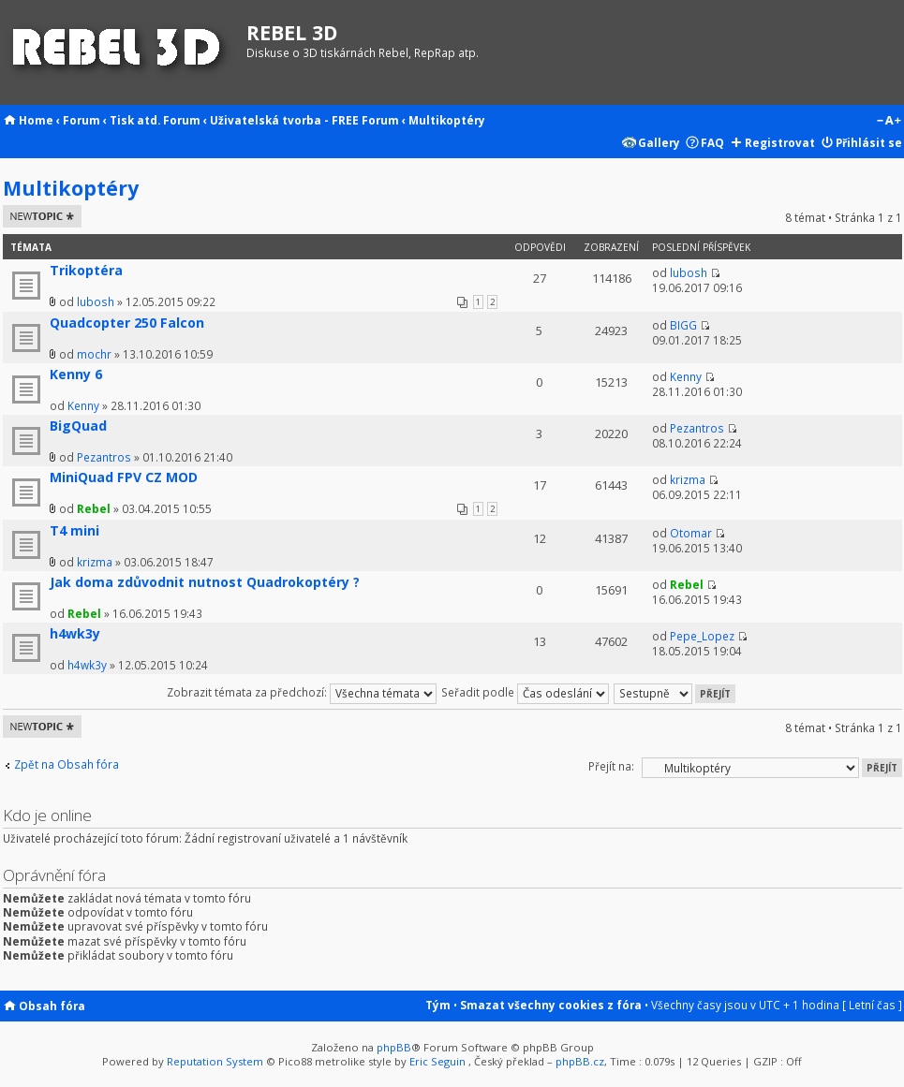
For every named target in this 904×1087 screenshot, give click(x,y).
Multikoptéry (446, 119)
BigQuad (78, 425)
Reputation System (215, 1061)
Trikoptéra (86, 270)
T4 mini (74, 530)
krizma (687, 479)
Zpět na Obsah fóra (66, 764)
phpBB (394, 1047)
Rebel (94, 508)
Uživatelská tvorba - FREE (284, 119)
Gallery (659, 142)
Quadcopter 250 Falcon (127, 322)
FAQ (712, 142)
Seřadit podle (525, 691)
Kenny (83, 405)
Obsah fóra (52, 1005)
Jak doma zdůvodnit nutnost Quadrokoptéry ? (205, 582)
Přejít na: (611, 765)
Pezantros (104, 456)
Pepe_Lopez (702, 635)
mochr (94, 353)
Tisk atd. (135, 119)
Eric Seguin (437, 1061)
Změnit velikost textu (888, 121)
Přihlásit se (869, 142)
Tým (438, 1004)
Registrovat (780, 142)
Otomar (691, 532)
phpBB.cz (580, 1061)
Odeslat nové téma (42, 216)
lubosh (95, 301)
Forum (81, 119)
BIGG (683, 324)
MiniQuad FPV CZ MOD (124, 477)
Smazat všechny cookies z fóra (551, 1004)
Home (36, 119)
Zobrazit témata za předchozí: (302, 691)
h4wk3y (75, 633)
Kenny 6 (76, 374)
